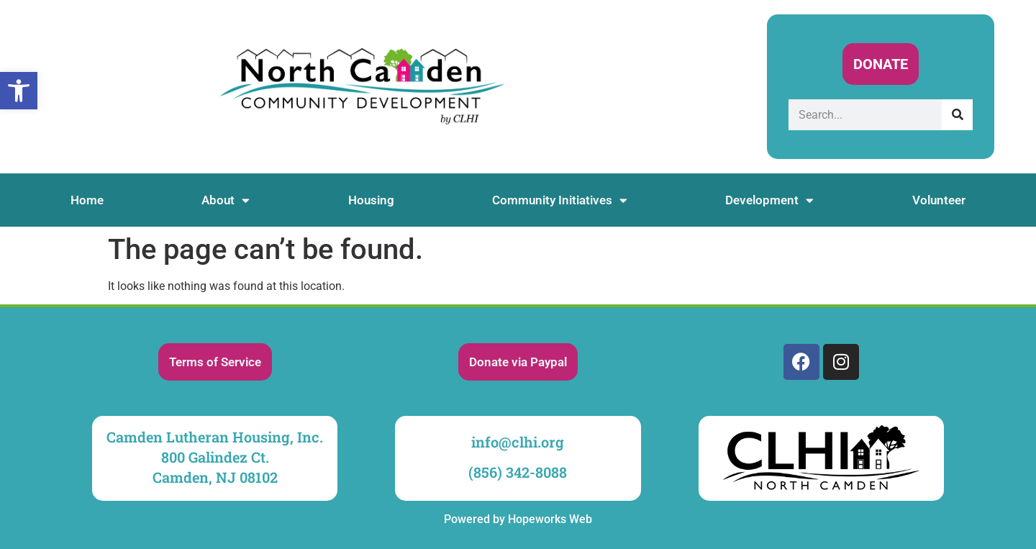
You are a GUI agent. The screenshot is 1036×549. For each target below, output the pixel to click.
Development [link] (769, 200)
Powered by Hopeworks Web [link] (518, 519)
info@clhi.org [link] (517, 441)
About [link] (225, 200)
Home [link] (87, 200)
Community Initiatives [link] (559, 200)
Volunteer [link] (938, 200)
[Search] (957, 114)
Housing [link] (371, 200)
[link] (18, 90)
